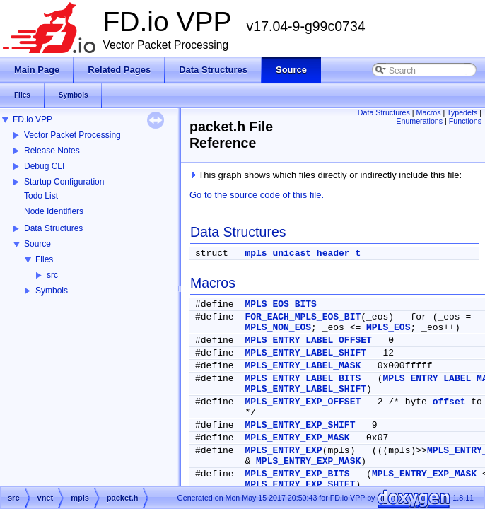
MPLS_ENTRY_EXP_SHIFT (300, 425)
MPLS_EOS (388, 327)
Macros (428, 112)
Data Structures (53, 228)
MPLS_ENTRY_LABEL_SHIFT (305, 353)
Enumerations (419, 121)
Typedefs (462, 112)
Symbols (51, 291)
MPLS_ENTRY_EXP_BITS (297, 474)
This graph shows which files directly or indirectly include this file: (325, 175)
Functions (465, 121)
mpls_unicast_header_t (303, 253)
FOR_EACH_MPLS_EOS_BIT (303, 317)
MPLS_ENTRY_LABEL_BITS (303, 378)
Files (44, 259)
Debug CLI (44, 166)
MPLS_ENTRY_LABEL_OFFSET (308, 340)
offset (449, 402)
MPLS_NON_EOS (278, 327)
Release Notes (52, 151)
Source (37, 244)
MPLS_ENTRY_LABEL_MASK (303, 366)
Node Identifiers (53, 211)
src (52, 275)
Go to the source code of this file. (256, 194)
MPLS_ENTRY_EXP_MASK (297, 438)
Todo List (41, 196)
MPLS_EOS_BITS (280, 304)
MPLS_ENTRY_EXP (283, 450)
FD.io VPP (32, 119)
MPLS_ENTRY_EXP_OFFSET (303, 402)
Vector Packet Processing (72, 135)
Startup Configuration (64, 182)
